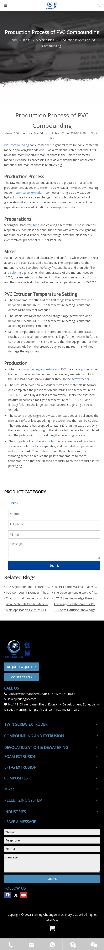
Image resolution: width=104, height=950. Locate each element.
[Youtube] (23, 895)
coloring (15, 272)
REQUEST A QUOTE (21, 666)
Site (52, 138)
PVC (43, 150)
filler (36, 225)
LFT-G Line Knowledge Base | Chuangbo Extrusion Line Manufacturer (76, 598)
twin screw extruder (29, 193)
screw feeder (80, 379)
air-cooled (48, 441)
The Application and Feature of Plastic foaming (28, 587)
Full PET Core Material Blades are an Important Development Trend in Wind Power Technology (76, 587)
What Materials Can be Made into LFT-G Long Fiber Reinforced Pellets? (28, 604)
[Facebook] (7, 895)
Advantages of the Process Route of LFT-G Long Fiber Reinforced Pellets (76, 604)
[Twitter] (15, 895)
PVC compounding (16, 145)
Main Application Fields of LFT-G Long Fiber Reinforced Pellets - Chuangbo (28, 610)
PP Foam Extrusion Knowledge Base (76, 610)
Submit (54, 565)
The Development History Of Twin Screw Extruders (76, 592)
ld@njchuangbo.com (22, 699)
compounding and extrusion (40, 369)
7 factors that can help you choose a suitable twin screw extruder (28, 598)
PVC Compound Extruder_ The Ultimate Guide (28, 592)
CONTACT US (21, 677)
